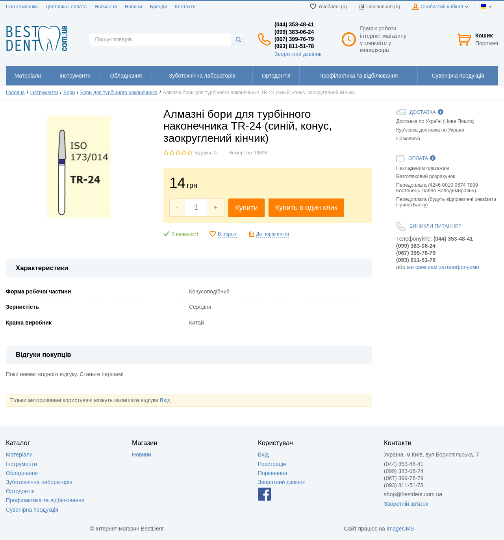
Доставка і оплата (66, 6)
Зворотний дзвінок (297, 54)
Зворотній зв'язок (406, 504)
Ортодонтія (20, 491)
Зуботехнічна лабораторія (39, 482)
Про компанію (22, 6)
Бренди (158, 6)
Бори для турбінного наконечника (119, 92)
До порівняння (272, 234)
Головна (15, 92)
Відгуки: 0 (206, 153)
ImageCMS (400, 528)
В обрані (227, 234)
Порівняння (272, 473)
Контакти (185, 6)
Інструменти (44, 92)
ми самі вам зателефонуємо (443, 267)
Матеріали (19, 454)
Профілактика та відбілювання (45, 500)
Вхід (165, 400)
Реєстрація (272, 464)
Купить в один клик (306, 208)
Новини (133, 6)
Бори (69, 92)
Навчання (105, 6)
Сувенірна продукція (32, 510)
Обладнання (22, 473)
